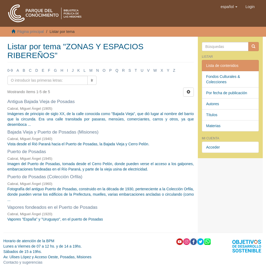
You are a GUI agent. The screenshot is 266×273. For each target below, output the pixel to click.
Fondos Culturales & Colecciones (223, 79)
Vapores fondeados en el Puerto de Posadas (52, 207)
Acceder (213, 147)
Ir (92, 80)
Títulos (211, 115)
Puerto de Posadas (26, 151)
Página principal (30, 31)
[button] (229, 6)
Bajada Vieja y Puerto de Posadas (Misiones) (53, 132)
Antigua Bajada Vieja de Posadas (41, 101)
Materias (213, 126)
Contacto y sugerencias (23, 262)
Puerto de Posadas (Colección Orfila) (45, 176)
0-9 (10, 70)
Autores (212, 104)
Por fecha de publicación (226, 93)
